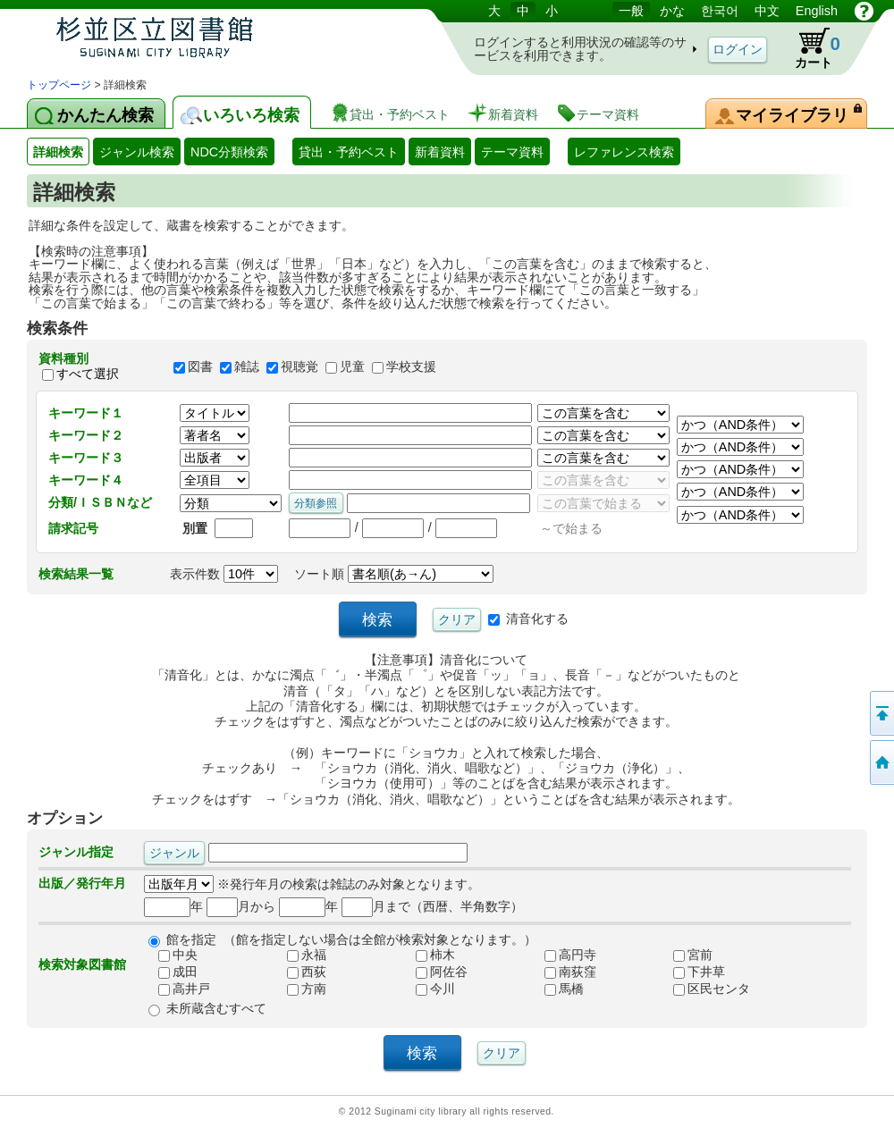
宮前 (686, 954)
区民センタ (704, 988)
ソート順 (393, 574)
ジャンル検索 (136, 152)
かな (672, 11)
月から (241, 906)
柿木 (428, 954)
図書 (200, 366)
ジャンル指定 (76, 852)
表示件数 (224, 574)
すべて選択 (87, 373)
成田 (171, 971)
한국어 (719, 11)
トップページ (59, 85)
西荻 (299, 971)
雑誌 (246, 366)
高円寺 (563, 954)
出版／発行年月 (82, 883)
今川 (428, 988)
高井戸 (177, 988)
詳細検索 (58, 152)
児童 (352, 366)
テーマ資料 (512, 152)
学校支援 (411, 366)
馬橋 (557, 988)
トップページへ (880, 762)
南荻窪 (563, 971)
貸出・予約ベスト (349, 152)
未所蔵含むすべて (216, 1008)
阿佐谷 (434, 971)
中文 (767, 11)
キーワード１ (85, 413)
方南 (299, 988)
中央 (171, 954)
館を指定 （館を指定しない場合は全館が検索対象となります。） (351, 939)
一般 (631, 11)
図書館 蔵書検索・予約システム (214, 38)
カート (809, 48)
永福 (299, 954)
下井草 (692, 971)
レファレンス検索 (624, 152)
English (817, 11)
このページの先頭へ (880, 713)
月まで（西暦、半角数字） (432, 906)
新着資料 (440, 152)
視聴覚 (299, 366)
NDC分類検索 (229, 152)
